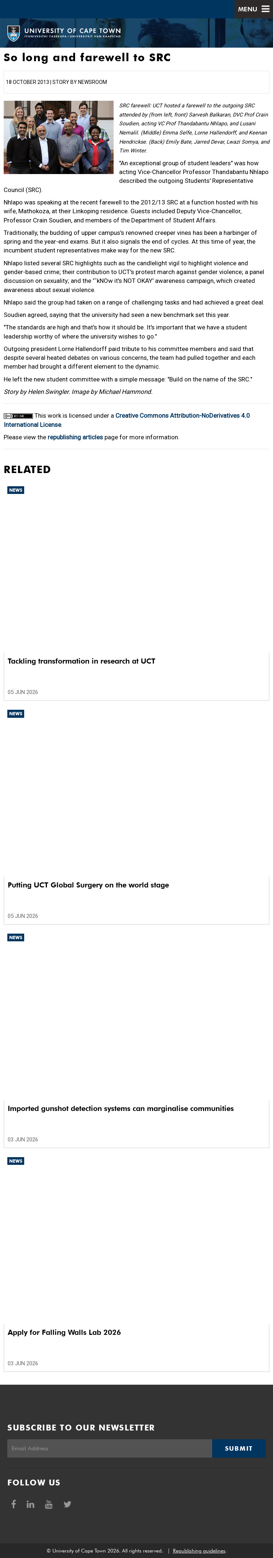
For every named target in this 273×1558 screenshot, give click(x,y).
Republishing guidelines (199, 1551)
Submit (239, 1448)
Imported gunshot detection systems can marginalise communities (121, 1108)
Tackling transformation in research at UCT (81, 661)
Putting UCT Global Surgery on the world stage (88, 884)
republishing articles (75, 437)
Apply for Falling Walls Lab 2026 (64, 1332)
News (15, 490)
